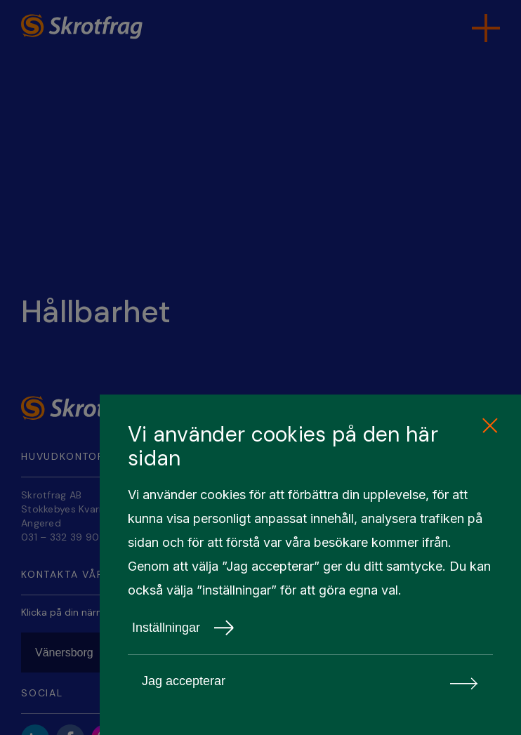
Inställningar (183, 628)
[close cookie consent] (489, 426)
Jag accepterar (310, 681)
